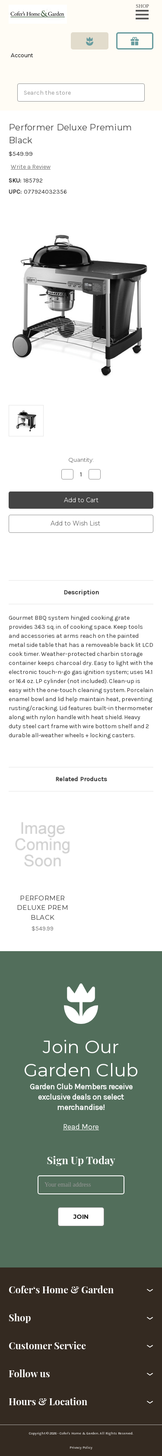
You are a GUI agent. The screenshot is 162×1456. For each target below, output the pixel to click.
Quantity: (81, 459)
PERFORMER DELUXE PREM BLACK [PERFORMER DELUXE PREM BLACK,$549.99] (42, 907)
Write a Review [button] (31, 166)
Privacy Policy (81, 1448)
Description (81, 592)
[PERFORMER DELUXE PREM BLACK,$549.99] (42, 844)
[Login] (21, 49)
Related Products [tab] (81, 779)
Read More (81, 1126)
